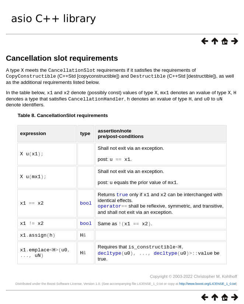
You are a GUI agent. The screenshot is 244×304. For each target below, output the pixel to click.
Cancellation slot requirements (62, 58)
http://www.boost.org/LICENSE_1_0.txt (207, 280)
